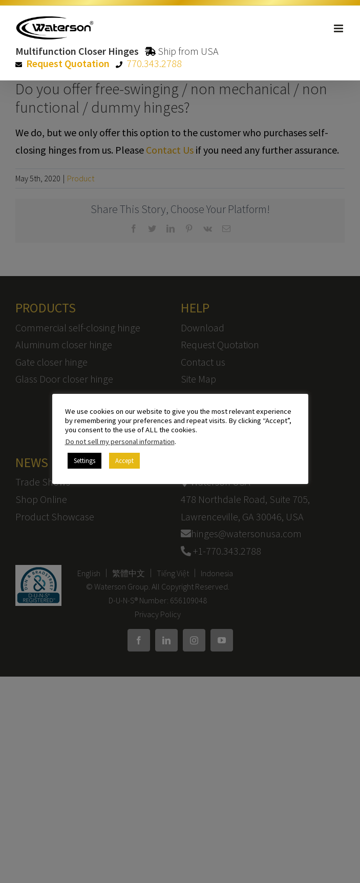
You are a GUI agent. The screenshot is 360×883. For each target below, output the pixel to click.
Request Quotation (68, 63)
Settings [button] (84, 460)
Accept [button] (124, 460)
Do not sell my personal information (120, 441)
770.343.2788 (154, 63)
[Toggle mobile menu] (339, 28)
